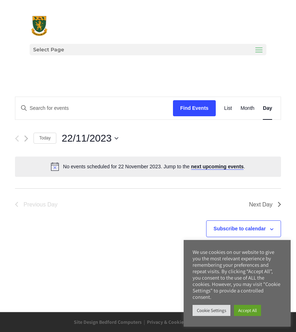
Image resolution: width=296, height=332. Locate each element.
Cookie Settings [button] (211, 310)
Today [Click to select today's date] (45, 138)
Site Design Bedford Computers (108, 322)
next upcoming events (217, 166)
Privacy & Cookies (166, 322)
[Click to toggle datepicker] (90, 138)
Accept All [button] (247, 310)
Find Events (194, 108)
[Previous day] (17, 138)
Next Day (265, 204)
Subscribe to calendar (240, 228)
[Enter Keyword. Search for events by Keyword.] (94, 108)
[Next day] (26, 138)
